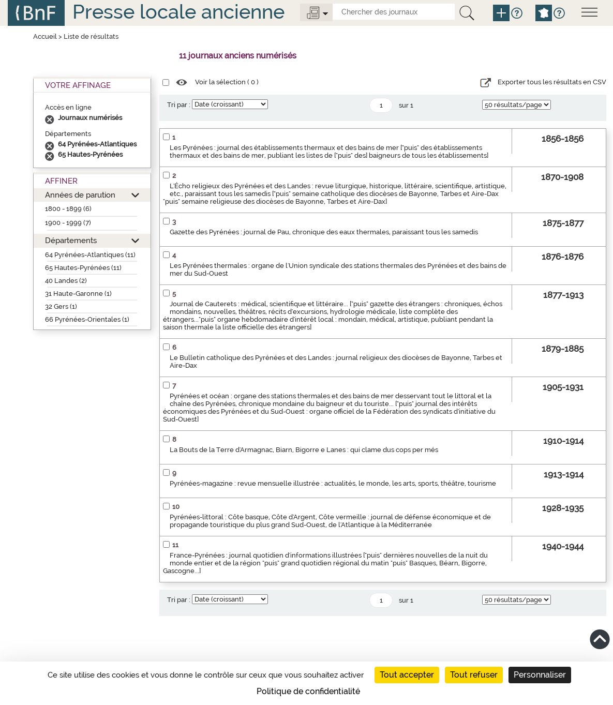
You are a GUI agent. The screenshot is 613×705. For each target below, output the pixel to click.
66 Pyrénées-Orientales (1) (87, 319)
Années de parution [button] (80, 194)
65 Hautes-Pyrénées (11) (83, 268)
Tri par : (178, 105)
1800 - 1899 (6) (68, 209)
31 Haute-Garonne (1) (78, 293)
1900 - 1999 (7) (68, 223)
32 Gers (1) (61, 306)
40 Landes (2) (66, 280)
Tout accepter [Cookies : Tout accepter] (407, 675)
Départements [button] (71, 240)
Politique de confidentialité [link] (308, 691)
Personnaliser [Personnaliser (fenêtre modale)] (540, 675)
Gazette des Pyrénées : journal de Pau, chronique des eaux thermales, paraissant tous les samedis (324, 232)
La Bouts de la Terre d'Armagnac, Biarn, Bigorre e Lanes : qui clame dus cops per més (304, 450)
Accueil (45, 36)
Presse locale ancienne (178, 11)
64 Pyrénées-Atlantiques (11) (90, 255)
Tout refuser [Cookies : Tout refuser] (474, 675)
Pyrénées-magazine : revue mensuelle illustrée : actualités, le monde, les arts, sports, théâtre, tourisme (333, 483)
